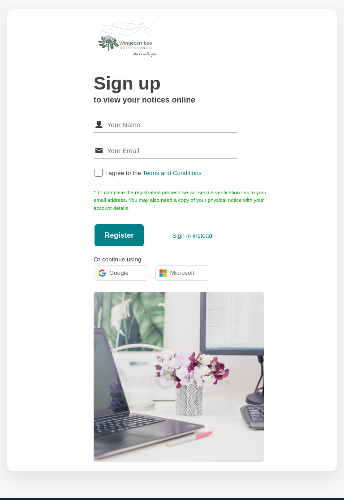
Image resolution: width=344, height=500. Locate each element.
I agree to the (153, 173)
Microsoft (176, 273)
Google (114, 273)
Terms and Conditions (171, 173)
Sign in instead (192, 235)
